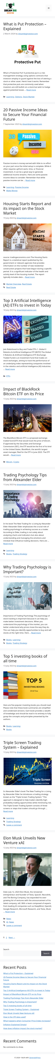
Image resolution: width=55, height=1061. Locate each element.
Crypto (16, 462)
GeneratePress (35, 1057)
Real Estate (27, 284)
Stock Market (28, 96)
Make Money (11, 190)
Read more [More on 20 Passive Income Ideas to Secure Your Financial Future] (30, 180)
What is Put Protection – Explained (24, 26)
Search (6, 949)
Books (9, 554)
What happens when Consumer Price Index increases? (27, 1020)
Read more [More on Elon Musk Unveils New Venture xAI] (10, 911)
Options (18, 96)
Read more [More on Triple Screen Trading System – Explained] (8, 811)
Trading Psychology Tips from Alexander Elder (25, 477)
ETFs (8, 376)
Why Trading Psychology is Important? (27, 569)
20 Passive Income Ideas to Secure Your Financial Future (25, 114)
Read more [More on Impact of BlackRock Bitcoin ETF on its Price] (16, 455)
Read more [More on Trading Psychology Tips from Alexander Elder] (8, 543)
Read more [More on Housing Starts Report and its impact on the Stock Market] (30, 277)
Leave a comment (14, 825)
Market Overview (13, 284)
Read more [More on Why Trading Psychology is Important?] (36, 633)
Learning (10, 96)
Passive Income (22, 187)
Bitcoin (9, 462)
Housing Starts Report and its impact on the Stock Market (27, 208)
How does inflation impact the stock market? (22, 1028)
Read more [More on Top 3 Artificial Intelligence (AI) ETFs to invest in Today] (10, 369)
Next (12, 937)
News (8, 918)
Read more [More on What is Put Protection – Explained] (31, 90)
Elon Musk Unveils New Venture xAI (24, 840)
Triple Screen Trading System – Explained (22, 745)
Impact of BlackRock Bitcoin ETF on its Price (23, 391)
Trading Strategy (20, 554)
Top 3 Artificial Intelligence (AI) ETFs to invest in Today (27, 303)
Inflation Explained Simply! (15, 1024)
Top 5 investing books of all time (25, 658)
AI (7, 922)
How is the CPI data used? (14, 1017)
